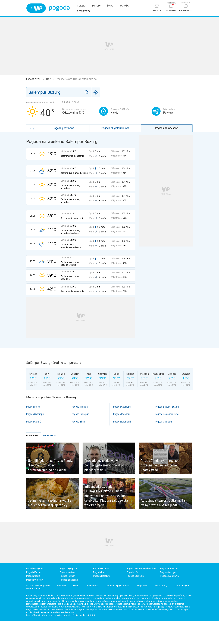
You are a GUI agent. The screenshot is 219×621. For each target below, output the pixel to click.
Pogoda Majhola (80, 406)
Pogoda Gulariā (33, 421)
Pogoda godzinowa (63, 128)
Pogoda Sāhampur (35, 414)
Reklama (61, 585)
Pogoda (59, 8)
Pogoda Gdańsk (101, 568)
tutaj (92, 615)
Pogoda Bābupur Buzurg (167, 406)
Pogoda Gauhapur (164, 421)
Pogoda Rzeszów (101, 576)
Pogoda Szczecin (135, 576)
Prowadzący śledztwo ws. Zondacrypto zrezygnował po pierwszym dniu (104, 465)
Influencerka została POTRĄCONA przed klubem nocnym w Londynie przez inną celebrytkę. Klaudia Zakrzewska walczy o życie (106, 495)
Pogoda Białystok (35, 568)
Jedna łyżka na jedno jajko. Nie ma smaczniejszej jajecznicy (49, 502)
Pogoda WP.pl (33, 79)
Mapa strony (161, 585)
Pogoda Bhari (78, 421)
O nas (76, 585)
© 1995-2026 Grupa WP (38, 585)
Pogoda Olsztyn (168, 572)
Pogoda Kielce (33, 572)
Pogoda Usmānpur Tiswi (167, 414)
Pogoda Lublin (100, 572)
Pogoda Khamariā (122, 421)
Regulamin (142, 585)
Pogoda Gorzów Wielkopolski (141, 568)
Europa (96, 5)
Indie (48, 79)
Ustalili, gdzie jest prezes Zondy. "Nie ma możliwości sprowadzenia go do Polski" (50, 465)
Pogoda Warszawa (169, 576)
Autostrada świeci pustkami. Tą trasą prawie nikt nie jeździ (163, 502)
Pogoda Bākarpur (80, 414)
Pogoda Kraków (67, 572)
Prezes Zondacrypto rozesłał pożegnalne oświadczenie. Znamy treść (160, 465)
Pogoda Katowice (168, 568)
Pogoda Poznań (67, 576)
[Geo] (95, 92)
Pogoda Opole (33, 576)
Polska (81, 5)
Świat (110, 5)
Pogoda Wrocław (34, 579)
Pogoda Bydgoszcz (69, 568)
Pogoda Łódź (133, 572)
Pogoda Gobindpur (122, 406)
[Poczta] (157, 8)
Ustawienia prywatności (117, 585)
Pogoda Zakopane (69, 579)
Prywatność (92, 585)
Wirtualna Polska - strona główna (36, 8)
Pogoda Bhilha (33, 406)
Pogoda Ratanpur (121, 414)
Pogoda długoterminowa (115, 128)
